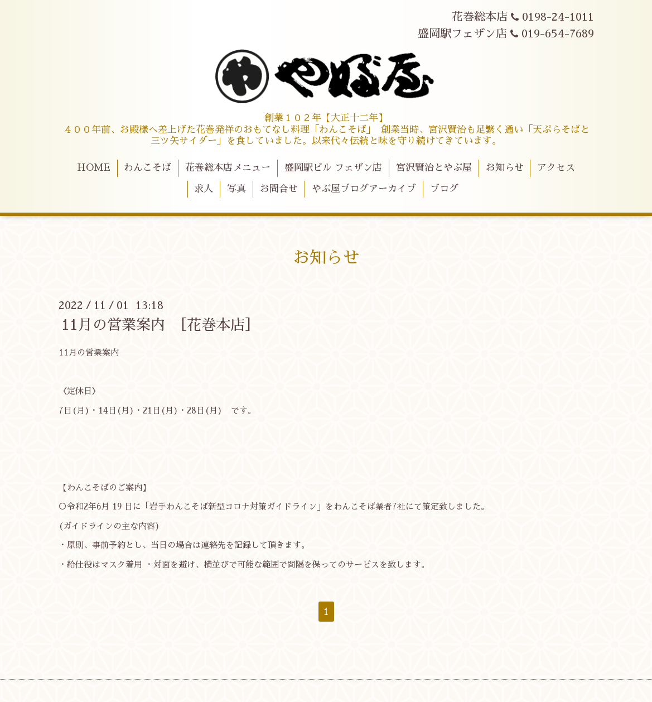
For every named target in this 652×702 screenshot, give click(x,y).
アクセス (556, 167)
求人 (203, 189)
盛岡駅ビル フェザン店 (333, 167)
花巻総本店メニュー (228, 167)
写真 (236, 189)
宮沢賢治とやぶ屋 (434, 167)
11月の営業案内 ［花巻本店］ (160, 325)
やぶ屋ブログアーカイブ (364, 189)
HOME (93, 167)
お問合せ (279, 189)
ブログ (444, 189)
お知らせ (505, 167)
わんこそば (147, 167)
